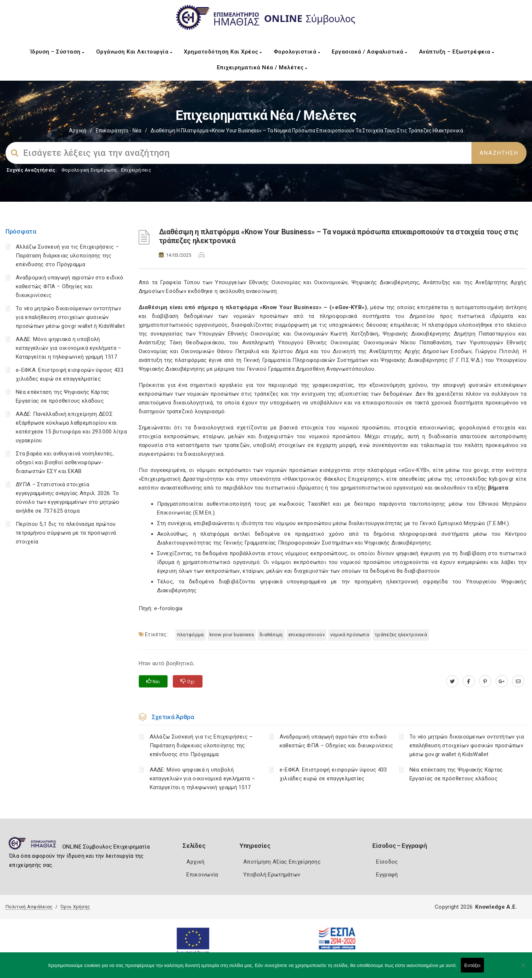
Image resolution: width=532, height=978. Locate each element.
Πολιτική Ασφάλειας (29, 906)
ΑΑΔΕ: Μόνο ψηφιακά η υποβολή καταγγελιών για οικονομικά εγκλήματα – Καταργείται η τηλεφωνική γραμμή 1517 (68, 348)
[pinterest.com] (485, 681)
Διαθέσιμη (271, 634)
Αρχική (77, 130)
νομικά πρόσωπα (349, 634)
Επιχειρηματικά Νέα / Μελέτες (262, 67)
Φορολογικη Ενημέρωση (89, 170)
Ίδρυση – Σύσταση (57, 51)
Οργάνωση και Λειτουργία (134, 51)
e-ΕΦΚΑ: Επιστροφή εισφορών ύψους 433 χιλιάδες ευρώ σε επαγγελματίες (333, 774)
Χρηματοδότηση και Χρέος (223, 51)
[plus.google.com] (501, 681)
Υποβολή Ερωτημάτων (271, 874)
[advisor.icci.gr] (518, 681)
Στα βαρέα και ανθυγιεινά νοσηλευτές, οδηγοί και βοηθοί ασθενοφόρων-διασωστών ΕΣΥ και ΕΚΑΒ (65, 462)
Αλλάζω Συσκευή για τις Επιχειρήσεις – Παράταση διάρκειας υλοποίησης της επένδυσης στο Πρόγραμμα (67, 255)
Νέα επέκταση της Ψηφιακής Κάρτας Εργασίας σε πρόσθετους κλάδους (456, 774)
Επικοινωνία (202, 874)
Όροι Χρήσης (75, 906)
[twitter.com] (452, 681)
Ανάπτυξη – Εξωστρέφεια (456, 51)
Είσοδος (387, 861)
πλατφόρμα (190, 634)
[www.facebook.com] (468, 681)
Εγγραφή (387, 874)
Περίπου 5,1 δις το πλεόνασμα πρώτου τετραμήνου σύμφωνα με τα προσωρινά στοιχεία (66, 533)
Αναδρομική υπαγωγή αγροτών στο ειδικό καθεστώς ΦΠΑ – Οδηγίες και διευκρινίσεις (69, 286)
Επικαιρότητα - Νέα (118, 130)
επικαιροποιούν (306, 634)
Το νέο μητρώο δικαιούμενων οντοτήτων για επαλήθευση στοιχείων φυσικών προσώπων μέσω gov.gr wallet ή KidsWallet (70, 317)
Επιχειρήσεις (136, 170)
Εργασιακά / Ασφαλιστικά (369, 51)
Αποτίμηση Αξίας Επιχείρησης (282, 861)
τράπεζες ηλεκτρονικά (401, 634)
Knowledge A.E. (496, 907)
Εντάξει (472, 965)
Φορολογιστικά (297, 51)
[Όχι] (522, 968)
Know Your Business (231, 634)
